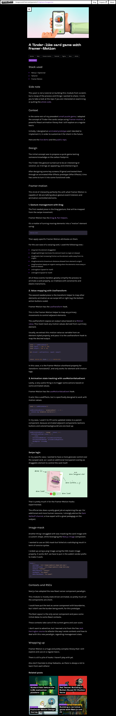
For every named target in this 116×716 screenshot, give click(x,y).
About (112, 2)
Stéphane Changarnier (45, 2)
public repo (61, 140)
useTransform (56, 307)
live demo (44, 140)
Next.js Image (68, 537)
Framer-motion (76, 119)
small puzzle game (67, 116)
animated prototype (58, 131)
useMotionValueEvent (59, 391)
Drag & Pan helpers (58, 218)
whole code (46, 102)
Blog (94, 2)
